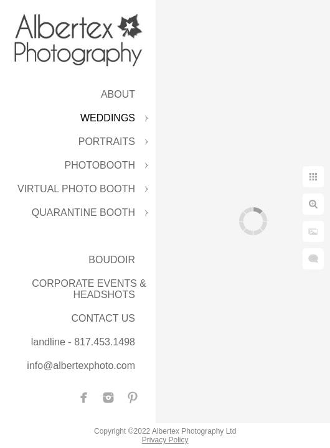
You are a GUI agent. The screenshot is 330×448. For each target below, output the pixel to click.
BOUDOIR (111, 259)
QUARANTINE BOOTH (83, 212)
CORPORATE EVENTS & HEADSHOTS (89, 289)
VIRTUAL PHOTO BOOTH (76, 189)
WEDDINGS (107, 118)
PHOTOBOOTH (100, 165)
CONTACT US (103, 318)
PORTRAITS (106, 141)
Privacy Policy (165, 440)
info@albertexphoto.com (81, 365)
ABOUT (118, 94)
